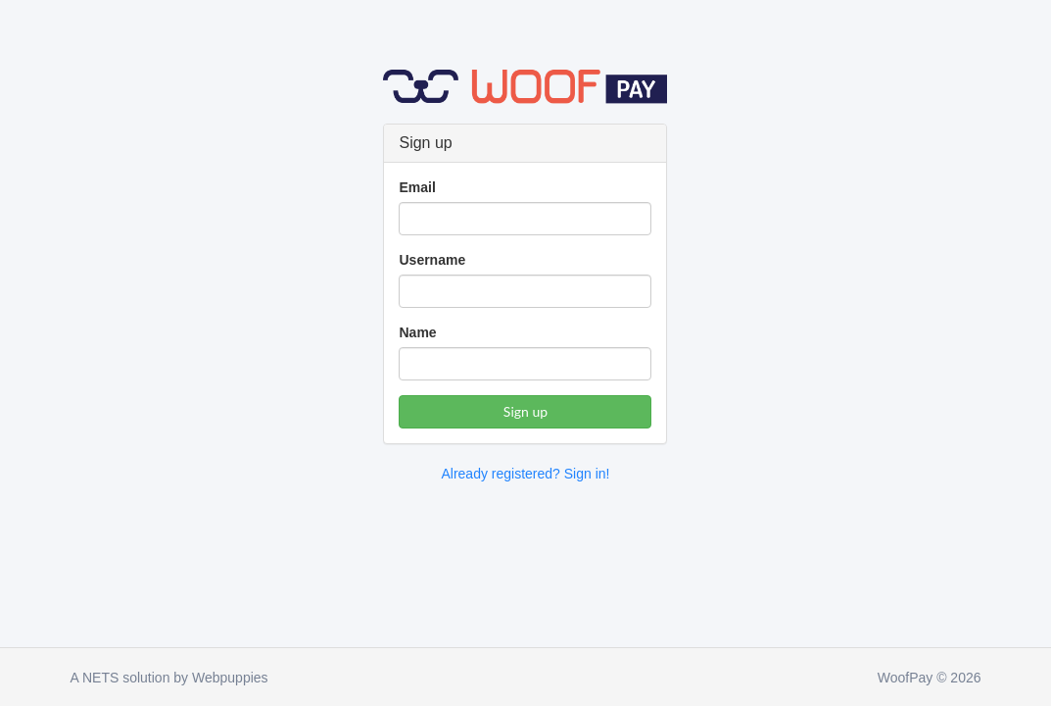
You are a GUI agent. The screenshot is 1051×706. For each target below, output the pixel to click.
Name (417, 332)
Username (432, 260)
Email (417, 187)
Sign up (525, 411)
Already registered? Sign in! (525, 473)
